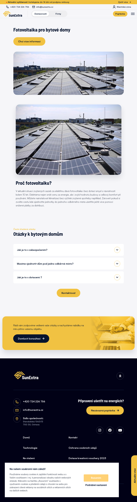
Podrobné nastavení (96, 485)
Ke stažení (29, 458)
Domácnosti (41, 13)
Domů (26, 437)
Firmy (58, 13)
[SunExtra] (12, 14)
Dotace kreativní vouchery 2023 (87, 458)
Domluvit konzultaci (29, 338)
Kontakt (73, 437)
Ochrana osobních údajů (83, 447)
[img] (120, 376)
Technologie (30, 447)
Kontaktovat (68, 292)
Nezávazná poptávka (103, 410)
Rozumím (96, 477)
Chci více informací (29, 41)
